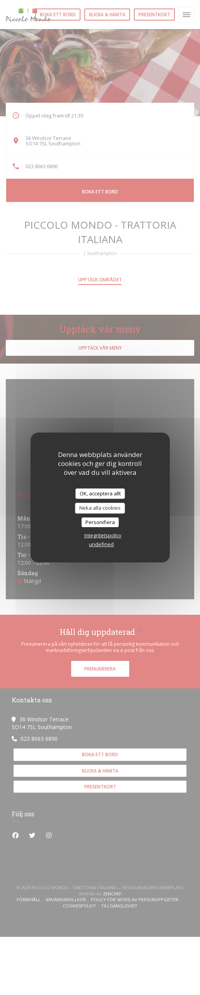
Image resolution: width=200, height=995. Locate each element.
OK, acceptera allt (100, 493)
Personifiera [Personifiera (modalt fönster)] (100, 522)
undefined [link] (101, 544)
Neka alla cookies (100, 507)
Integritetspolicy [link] (102, 535)
